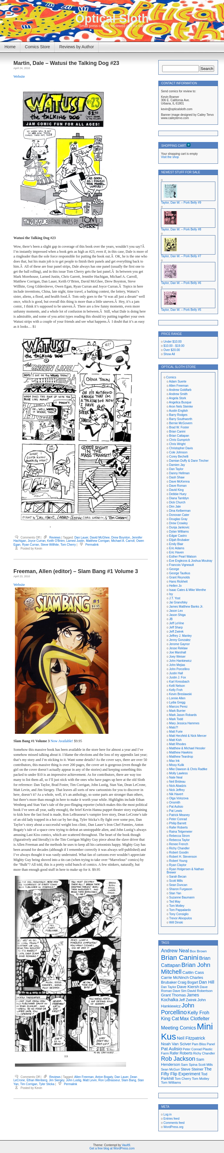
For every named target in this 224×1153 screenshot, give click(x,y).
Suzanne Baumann (181, 897)
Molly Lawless (178, 773)
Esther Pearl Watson (182, 556)
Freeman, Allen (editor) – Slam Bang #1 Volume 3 (75, 571)
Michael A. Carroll (122, 540)
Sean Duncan (178, 885)
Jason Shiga (177, 615)
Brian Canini (177, 431)
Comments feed (174, 1122)
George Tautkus (179, 573)
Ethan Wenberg (37, 1080)
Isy (171, 594)
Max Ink (174, 760)
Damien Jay (177, 464)
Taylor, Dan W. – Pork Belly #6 (181, 283)
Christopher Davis (181, 448)
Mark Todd (176, 719)
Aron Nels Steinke (181, 406)
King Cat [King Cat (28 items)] (170, 1018)
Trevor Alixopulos (180, 918)
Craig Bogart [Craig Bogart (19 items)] (188, 982)
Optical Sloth (112, 18)
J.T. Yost (174, 598)
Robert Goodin (178, 852)
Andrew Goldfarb (180, 389)
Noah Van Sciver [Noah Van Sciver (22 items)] (176, 1044)
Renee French (178, 844)
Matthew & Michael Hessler (187, 748)
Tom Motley (176, 905)
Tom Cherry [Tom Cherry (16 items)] (183, 1078)
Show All (169, 354)
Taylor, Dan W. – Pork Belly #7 (181, 256)
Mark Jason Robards (183, 715)
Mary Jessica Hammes (184, 723)
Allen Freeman (84, 1077)
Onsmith (174, 802)
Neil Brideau (177, 781)
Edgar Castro (178, 535)
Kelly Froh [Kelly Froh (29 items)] (198, 1012)
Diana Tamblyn (179, 498)
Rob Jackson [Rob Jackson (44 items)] (178, 1058)
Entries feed (171, 1118)
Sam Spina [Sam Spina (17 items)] (189, 1064)
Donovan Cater (179, 515)
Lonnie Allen (177, 698)
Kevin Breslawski (180, 694)
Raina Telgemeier (180, 831)
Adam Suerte (177, 381)
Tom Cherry (68, 544)
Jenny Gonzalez (180, 640)
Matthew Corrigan (98, 540)
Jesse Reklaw (178, 648)
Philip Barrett (177, 823)
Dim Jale (175, 506)
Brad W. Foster (179, 427)
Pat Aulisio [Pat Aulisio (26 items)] (171, 1048)
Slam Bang (129, 1080)
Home (10, 46)
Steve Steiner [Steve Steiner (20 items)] (192, 1069)
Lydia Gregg (177, 702)
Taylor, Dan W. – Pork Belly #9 (181, 202)
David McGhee (100, 537)
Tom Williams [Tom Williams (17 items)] (171, 1082)
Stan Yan (175, 893)
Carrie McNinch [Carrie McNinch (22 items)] (175, 977)
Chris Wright (177, 444)
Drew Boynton (120, 537)
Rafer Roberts (178, 827)
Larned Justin (75, 540)
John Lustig (73, 1080)
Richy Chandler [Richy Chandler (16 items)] (204, 1053)
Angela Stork (177, 398)
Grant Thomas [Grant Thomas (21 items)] (173, 995)
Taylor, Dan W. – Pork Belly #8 (181, 229)
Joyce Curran (36, 540)
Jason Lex (176, 610)
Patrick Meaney (179, 815)
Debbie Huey (177, 494)
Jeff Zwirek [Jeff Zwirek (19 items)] (188, 1000)
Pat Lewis (175, 810)
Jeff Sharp (175, 627)
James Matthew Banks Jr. (186, 606)
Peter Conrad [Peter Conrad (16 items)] (192, 1049)
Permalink (92, 544)
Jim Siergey (57, 1080)
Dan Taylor (176, 469)
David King (176, 490)
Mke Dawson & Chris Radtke (188, 769)
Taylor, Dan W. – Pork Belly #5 (181, 309)
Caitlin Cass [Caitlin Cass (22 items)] (193, 972)
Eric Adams (176, 548)
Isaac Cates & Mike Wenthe (187, 590)
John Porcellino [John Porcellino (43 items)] (177, 1008)
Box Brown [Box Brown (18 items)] (198, 951)
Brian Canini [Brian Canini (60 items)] (179, 957)
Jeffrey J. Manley (180, 635)
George (174, 569)
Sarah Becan (177, 876)
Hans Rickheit (178, 581)
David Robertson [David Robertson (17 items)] (199, 991)
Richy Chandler (179, 848)
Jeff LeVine (176, 623)
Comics (171, 377)
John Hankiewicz (180, 660)
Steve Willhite (50, 544)
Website (19, 76)
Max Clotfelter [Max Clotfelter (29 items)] (195, 1018)
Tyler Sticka (46, 1084)
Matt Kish (175, 740)
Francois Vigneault (181, 565)
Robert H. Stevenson (183, 856)
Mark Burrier (177, 710)
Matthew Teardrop (181, 756)
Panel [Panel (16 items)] (211, 1044)
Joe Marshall (177, 652)
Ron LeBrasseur (109, 1080)
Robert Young (178, 860)
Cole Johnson (178, 452)
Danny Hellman (179, 473)
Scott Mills (176, 880)
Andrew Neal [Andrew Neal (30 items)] (175, 950)
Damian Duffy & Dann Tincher (188, 460)
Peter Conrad (178, 819)
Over (171, 350)
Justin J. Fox (177, 677)
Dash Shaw (176, 477)
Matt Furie (175, 731)
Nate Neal (175, 777)
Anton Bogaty (104, 1077)
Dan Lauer (81, 537)
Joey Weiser (177, 656)
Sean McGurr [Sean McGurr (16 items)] (170, 1069)
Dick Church (177, 502)
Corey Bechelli (178, 456)
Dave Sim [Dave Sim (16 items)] (179, 991)
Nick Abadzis (177, 785)
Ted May (174, 901)
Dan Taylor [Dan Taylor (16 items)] (168, 987)
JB (171, 619)
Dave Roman (177, 485)
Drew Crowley (178, 523)
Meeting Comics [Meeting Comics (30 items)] (178, 1027)
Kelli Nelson (177, 685)
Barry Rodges (178, 414)
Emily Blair (176, 544)
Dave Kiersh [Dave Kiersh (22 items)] (188, 987)
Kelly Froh (175, 690)
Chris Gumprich (179, 439)
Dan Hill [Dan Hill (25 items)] (206, 982)
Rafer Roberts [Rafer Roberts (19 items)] (181, 1053)
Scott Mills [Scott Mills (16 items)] (205, 1064)
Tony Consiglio (178, 914)
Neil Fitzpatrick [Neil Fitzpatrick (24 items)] (191, 1038)
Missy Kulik (176, 765)
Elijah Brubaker (179, 540)
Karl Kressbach (179, 681)
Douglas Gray (178, 519)
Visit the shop (170, 157)
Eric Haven (176, 552)
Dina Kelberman (180, 510)
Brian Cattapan (179, 435)
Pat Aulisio (176, 806)
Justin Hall (176, 673)
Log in (167, 1114)
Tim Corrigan (28, 1084)
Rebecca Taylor (179, 840)
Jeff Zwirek (176, 631)
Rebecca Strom (179, 835)
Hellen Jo (175, 585)
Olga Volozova (178, 798)
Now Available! (61, 741)
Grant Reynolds (179, 577)
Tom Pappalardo (180, 910)
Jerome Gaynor (179, 644)
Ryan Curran (30, 544)
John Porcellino (179, 669)
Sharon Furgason (180, 889)
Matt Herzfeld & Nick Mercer (187, 735)
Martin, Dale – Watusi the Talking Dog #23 (66, 63)
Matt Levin (90, 1080)
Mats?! (173, 727)
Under (172, 341)
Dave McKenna (179, 481)
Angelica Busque (180, 402)
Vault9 (126, 1145)
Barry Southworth (180, 419)
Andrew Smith (178, 394)
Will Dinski (176, 922)
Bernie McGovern (180, 423)
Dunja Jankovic (179, 527)
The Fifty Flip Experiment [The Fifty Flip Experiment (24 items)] (186, 1071)
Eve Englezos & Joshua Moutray (190, 560)
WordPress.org (173, 1127)
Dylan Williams (179, 531)
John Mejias (177, 665)
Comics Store (37, 46)
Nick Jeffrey (177, 790)
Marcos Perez (178, 706)
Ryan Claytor (177, 865)
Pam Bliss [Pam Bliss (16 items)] (199, 1044)
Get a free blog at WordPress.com (112, 1148)
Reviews (55, 537)
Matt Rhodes (177, 744)
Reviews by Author (76, 46)
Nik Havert (176, 794)
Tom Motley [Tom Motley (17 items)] (200, 1078)
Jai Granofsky (178, 602)
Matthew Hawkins (180, 752)
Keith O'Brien (56, 540)
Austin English (178, 410)
